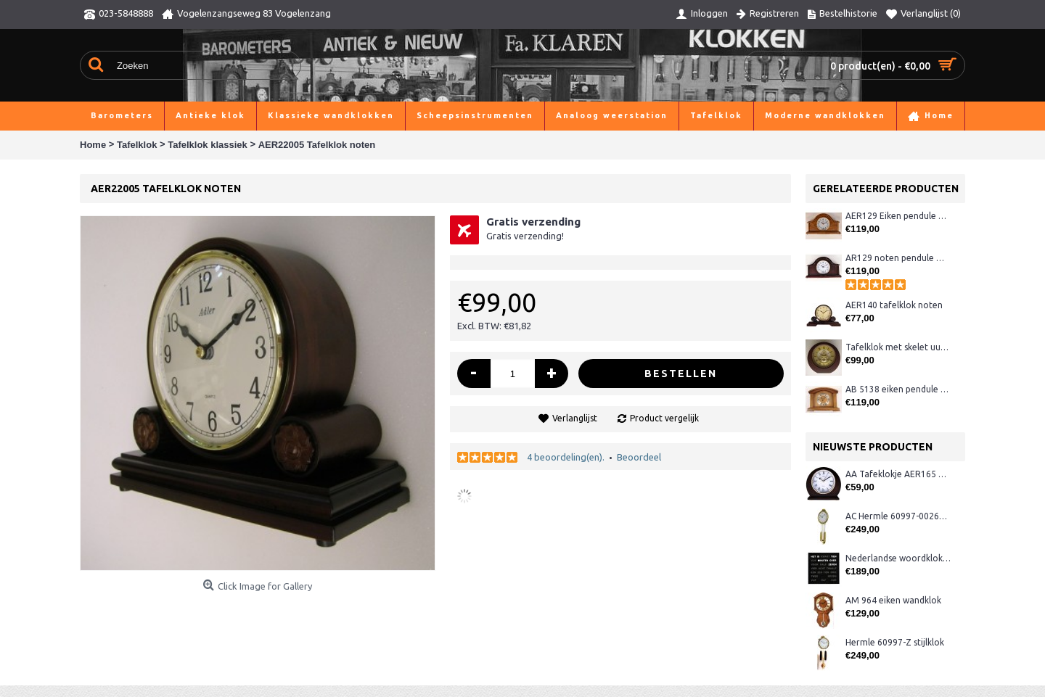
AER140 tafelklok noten (894, 305)
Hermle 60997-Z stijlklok (894, 642)
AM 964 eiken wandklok (893, 600)
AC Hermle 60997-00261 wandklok (898, 516)
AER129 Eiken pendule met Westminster (898, 215)
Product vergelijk (664, 418)
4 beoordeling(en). (566, 457)
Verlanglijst (574, 418)
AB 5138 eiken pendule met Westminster (898, 389)
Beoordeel (639, 457)
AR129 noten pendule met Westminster (898, 258)
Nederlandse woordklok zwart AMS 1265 (898, 558)
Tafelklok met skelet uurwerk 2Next (898, 347)
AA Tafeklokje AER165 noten (898, 474)
